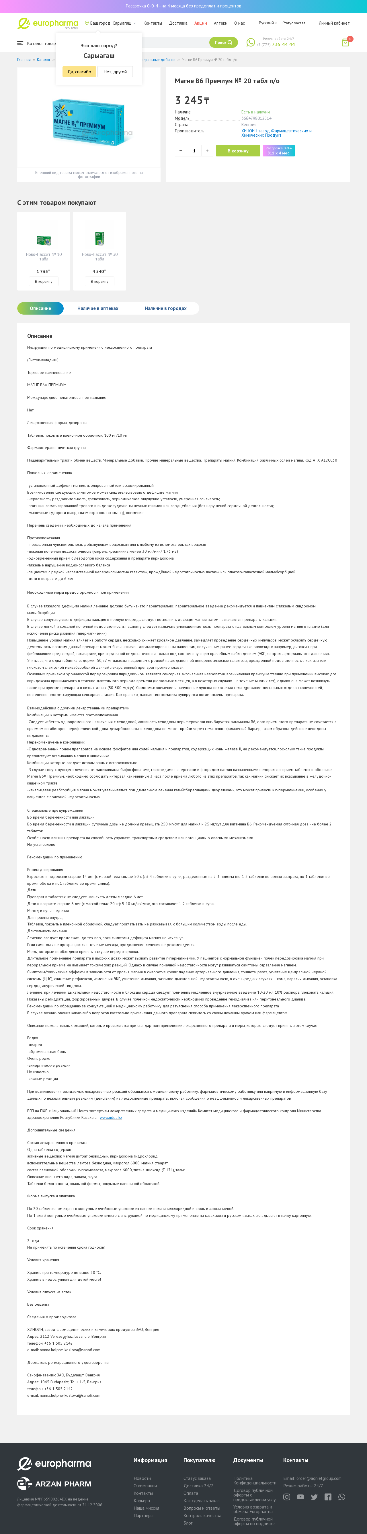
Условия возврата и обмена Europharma (253, 1509)
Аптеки (220, 23)
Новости (142, 1478)
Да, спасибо (79, 71)
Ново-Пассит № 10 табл (44, 257)
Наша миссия (146, 1508)
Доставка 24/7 (198, 1485)
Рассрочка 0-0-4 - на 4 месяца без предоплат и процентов (183, 6)
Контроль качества (202, 1515)
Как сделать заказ (202, 1500)
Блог (188, 1523)
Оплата (191, 1493)
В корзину (238, 151)
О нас (239, 23)
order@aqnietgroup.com (318, 1478)
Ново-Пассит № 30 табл (100, 257)
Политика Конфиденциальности (254, 1480)
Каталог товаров (39, 43)
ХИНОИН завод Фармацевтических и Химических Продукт (276, 133)
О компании (145, 1485)
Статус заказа (293, 22)
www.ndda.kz (111, 1117)
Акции (200, 23)
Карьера (142, 1500)
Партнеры (143, 1515)
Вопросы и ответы (202, 1508)
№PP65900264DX (51, 1499)
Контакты (153, 23)
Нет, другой (115, 71)
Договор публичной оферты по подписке (254, 1521)
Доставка (178, 23)
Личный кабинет (334, 23)
